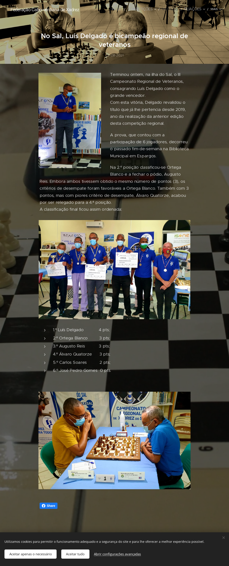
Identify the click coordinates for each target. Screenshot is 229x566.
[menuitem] (127, 9)
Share (48, 506)
